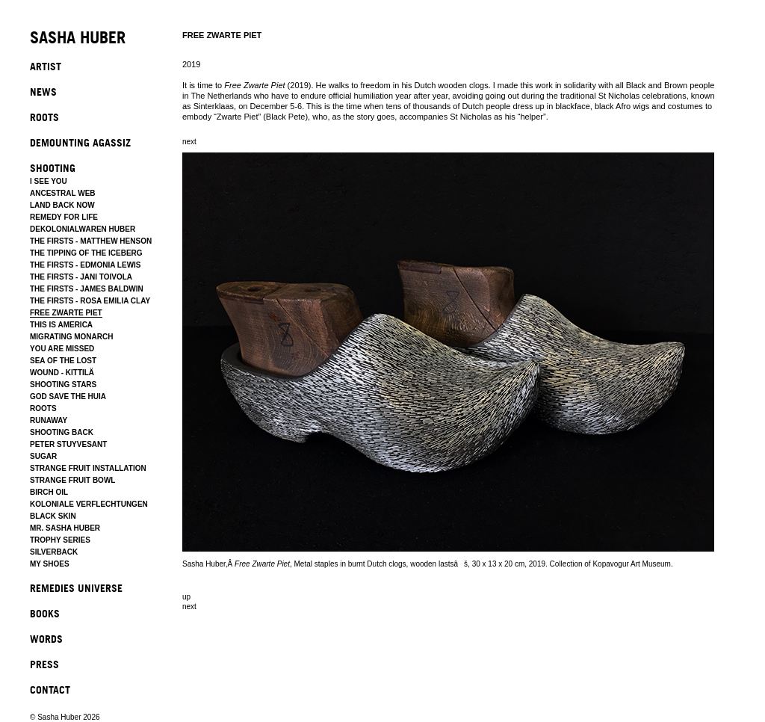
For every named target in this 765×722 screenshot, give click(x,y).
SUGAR (43, 456)
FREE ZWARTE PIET (66, 313)
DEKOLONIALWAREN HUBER (82, 229)
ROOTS (44, 117)
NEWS (43, 91)
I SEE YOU (48, 181)
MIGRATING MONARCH (71, 337)
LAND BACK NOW (62, 205)
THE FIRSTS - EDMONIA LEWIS (85, 265)
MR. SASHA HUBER (65, 528)
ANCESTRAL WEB (63, 193)
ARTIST (45, 66)
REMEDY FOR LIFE (64, 217)
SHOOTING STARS (63, 384)
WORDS (46, 638)
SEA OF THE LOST (63, 361)
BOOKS (45, 613)
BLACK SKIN (53, 516)
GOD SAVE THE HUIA (68, 396)
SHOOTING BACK (61, 432)
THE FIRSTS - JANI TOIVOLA (81, 277)
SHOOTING (52, 167)
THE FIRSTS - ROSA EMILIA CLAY (90, 301)
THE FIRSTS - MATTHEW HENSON (91, 241)
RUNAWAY (48, 420)
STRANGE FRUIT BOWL (72, 480)
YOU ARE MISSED (62, 349)
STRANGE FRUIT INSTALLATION (88, 468)
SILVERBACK (54, 552)
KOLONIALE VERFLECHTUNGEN (89, 504)
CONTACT (50, 689)
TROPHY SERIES (60, 540)
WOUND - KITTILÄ (62, 372)
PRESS (44, 664)
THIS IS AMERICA (61, 325)
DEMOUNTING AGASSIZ (80, 142)
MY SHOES (49, 564)
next (189, 142)
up (186, 597)
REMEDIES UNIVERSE (76, 587)
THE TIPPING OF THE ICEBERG (86, 253)
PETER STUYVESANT (68, 444)
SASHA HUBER (78, 38)
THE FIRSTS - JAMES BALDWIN (86, 289)
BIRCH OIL (49, 492)
